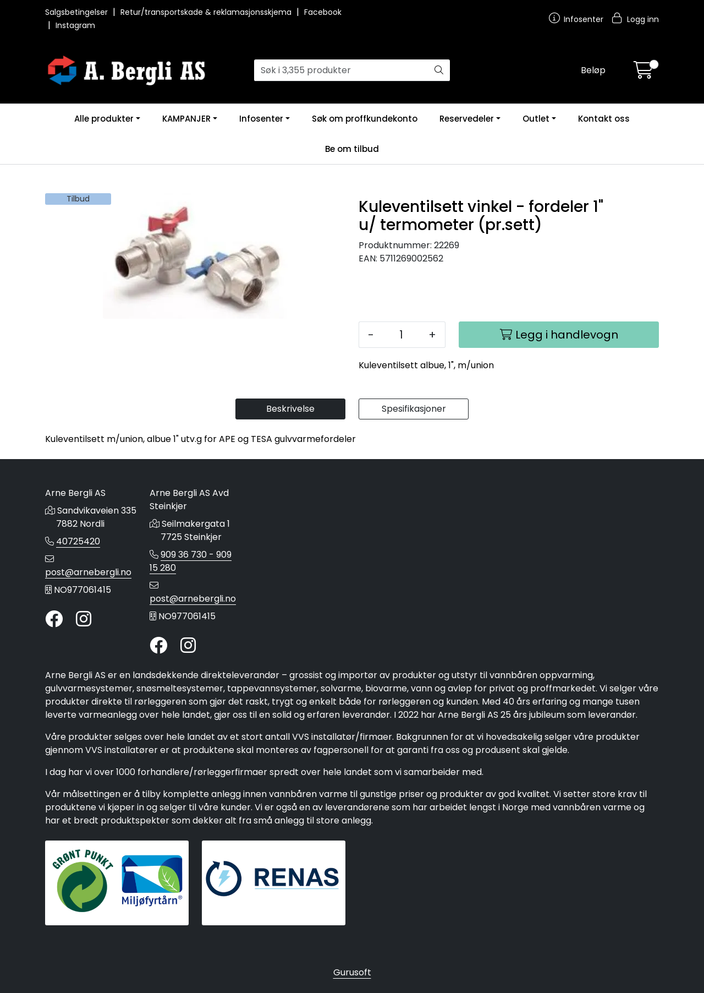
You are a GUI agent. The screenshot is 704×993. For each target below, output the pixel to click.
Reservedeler (466, 118)
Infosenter (261, 118)
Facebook (323, 12)
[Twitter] (54, 619)
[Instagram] (83, 619)
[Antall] (401, 334)
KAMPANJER (186, 118)
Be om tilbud (352, 149)
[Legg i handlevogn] (559, 334)
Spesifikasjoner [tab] (414, 408)
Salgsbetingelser (77, 12)
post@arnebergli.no (88, 572)
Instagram (75, 25)
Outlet (535, 118)
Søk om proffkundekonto (364, 118)
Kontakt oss (604, 118)
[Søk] (341, 70)
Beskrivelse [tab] (290, 408)
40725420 (78, 541)
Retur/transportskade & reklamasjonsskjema (207, 12)
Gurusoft (352, 972)
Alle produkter (104, 118)
